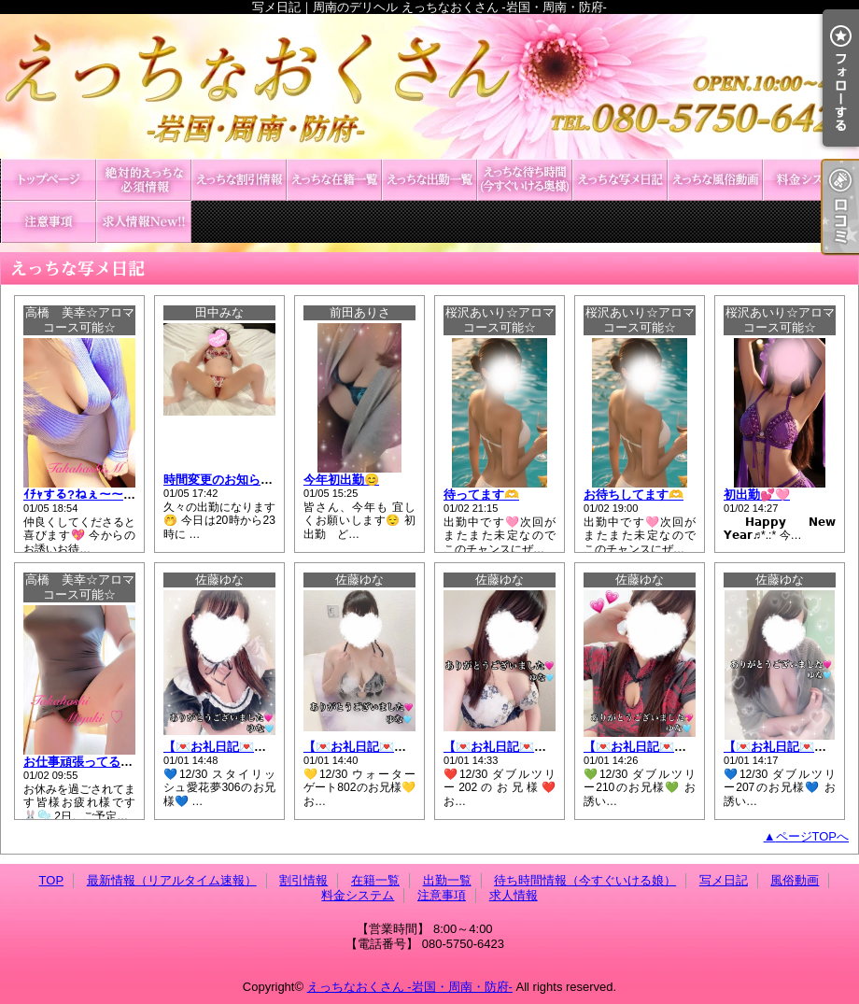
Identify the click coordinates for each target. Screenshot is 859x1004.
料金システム (810, 180)
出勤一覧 (429, 180)
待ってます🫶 (481, 495)
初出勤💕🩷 (757, 495)
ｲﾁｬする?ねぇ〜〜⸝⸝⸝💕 (90, 495)
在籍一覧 (334, 180)
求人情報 (143, 222)
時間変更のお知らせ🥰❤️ (233, 480)
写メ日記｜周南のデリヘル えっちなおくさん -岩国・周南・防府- (429, 86)
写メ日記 (620, 180)
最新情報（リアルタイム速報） (143, 180)
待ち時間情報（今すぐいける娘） (524, 180)
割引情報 (239, 180)
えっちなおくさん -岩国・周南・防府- (410, 987)
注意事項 (48, 222)
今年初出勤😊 (341, 480)
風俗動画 (715, 180)
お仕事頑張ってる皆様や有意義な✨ (121, 762)
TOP (48, 180)
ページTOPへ (813, 836)
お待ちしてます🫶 (633, 495)
